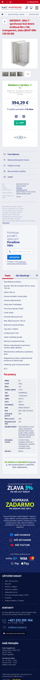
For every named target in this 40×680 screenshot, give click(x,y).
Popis (7, 275)
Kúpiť (21, 123)
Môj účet (8, 584)
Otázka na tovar (13, 165)
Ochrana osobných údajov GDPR (17, 595)
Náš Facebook (22, 534)
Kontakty (8, 598)
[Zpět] (4, 21)
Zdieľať (10, 177)
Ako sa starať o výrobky (16, 171)
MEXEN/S (19, 188)
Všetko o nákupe (11, 586)
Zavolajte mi (14, 257)
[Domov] (3, 2)
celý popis (6, 223)
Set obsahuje (23, 275)
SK (10, 2)
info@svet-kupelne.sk (17, 627)
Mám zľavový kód (11, 581)
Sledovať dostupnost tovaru (18, 160)
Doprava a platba (11, 589)
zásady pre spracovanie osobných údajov (17, 263)
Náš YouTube (22, 545)
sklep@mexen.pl (21, 190)
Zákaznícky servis (11, 592)
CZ (7, 2)
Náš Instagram (22, 539)
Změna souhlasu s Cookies (14, 600)
